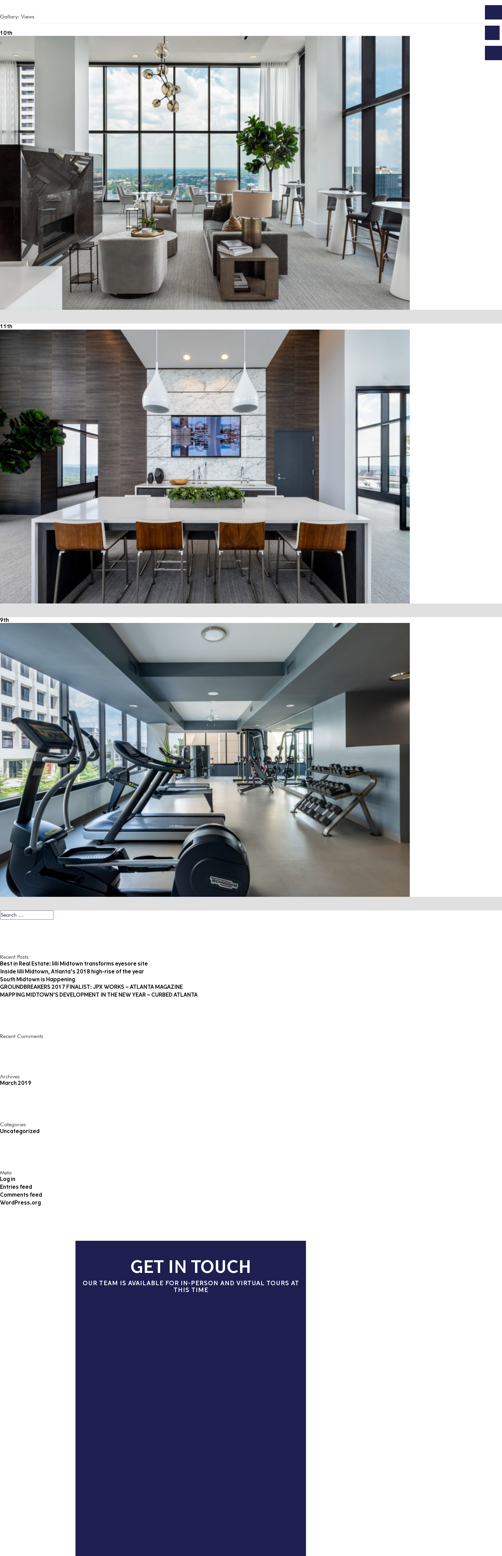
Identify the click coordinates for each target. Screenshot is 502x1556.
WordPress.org (20, 1202)
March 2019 (15, 1083)
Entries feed (16, 1187)
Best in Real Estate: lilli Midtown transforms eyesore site (74, 963)
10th (6, 33)
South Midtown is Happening (37, 979)
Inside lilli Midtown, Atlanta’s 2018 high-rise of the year (72, 971)
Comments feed (21, 1194)
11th (6, 326)
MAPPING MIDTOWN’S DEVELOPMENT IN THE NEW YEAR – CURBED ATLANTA (99, 994)
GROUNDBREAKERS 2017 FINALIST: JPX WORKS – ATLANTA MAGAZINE (91, 986)
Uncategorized (20, 1131)
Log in (7, 1179)
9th (4, 620)
